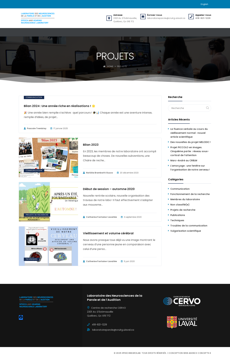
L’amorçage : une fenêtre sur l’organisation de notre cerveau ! (190, 167)
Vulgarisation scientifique (185, 231)
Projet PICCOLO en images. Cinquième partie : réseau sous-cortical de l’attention (189, 151)
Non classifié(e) (179, 204)
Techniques (31, 259)
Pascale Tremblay (35, 128)
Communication (34, 97)
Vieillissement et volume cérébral (108, 233)
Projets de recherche (37, 215)
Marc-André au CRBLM (183, 160)
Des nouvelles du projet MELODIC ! (190, 142)
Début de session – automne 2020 (109, 189)
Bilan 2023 (91, 145)
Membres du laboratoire (185, 199)
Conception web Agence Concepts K (190, 353)
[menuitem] (204, 4)
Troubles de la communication (188, 225)
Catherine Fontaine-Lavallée (100, 217)
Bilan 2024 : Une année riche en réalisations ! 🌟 (59, 106)
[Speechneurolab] (38, 18)
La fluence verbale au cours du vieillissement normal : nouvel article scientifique (189, 132)
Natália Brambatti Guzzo (98, 172)
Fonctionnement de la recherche (190, 194)
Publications (177, 215)
